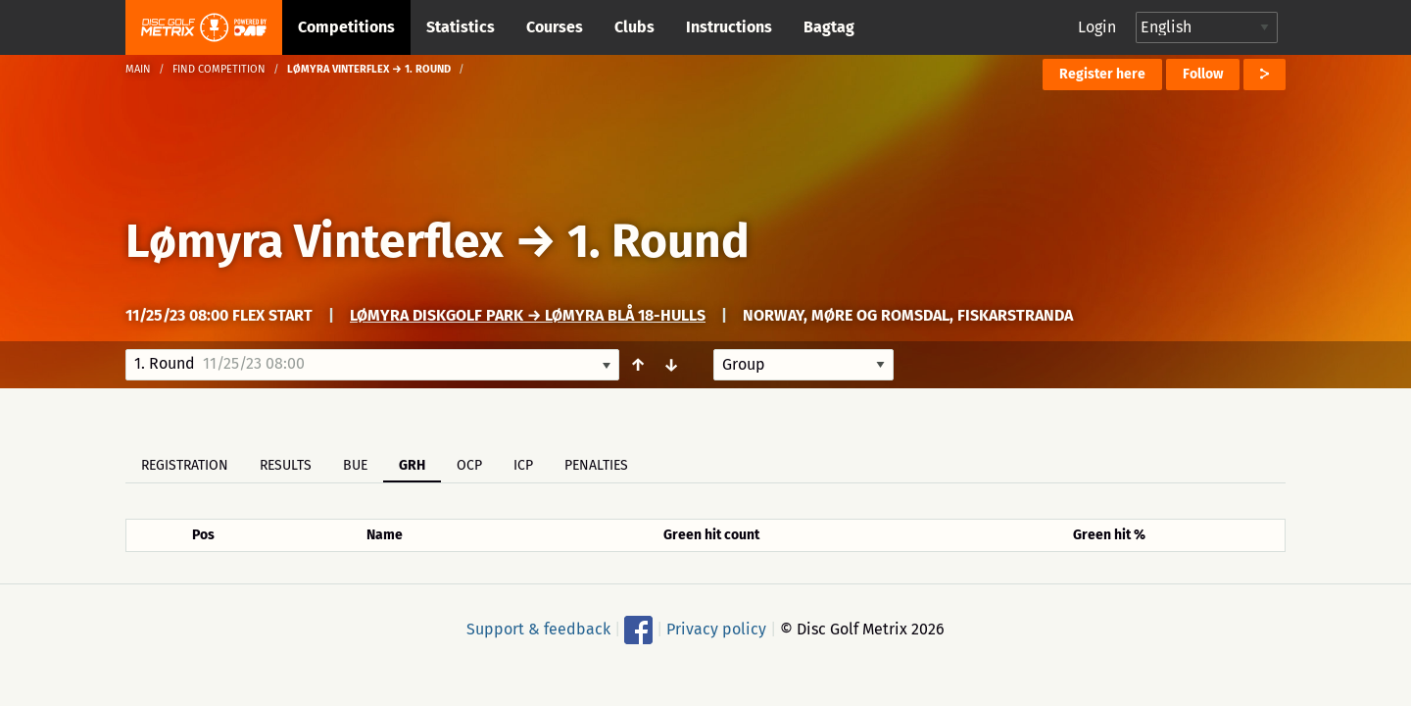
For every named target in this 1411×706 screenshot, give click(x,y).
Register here (1102, 74)
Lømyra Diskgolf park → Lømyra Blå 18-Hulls (528, 315)
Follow (1203, 74)
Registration (184, 465)
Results (286, 465)
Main (138, 69)
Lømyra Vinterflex (319, 241)
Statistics (460, 27)
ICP (523, 465)
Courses (554, 27)
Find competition (219, 69)
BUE (355, 465)
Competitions (346, 27)
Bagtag (828, 27)
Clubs (634, 27)
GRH (412, 465)
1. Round (658, 241)
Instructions (729, 27)
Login (1097, 27)
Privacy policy (716, 629)
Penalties (596, 465)
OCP (469, 465)
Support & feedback (538, 629)
